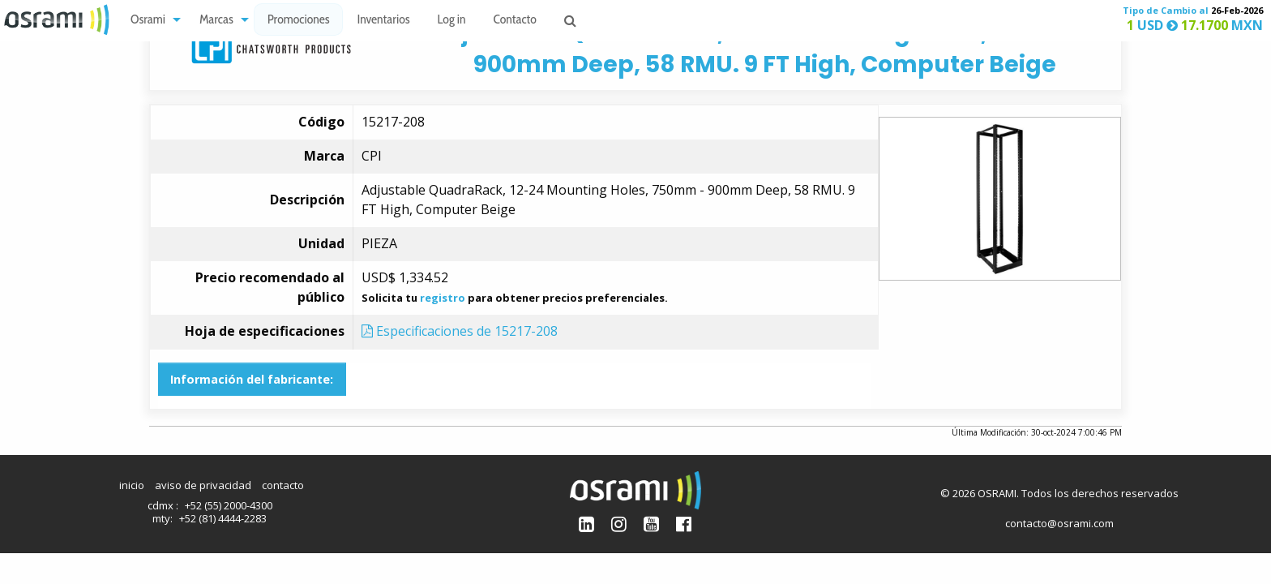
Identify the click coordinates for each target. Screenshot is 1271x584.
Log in (452, 20)
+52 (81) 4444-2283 (223, 518)
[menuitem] (151, 19)
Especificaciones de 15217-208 (460, 331)
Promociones (298, 20)
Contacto (515, 20)
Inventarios (383, 20)
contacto (283, 485)
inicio (131, 485)
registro (442, 297)
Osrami (148, 20)
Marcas (216, 20)
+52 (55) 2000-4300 (228, 505)
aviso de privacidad (203, 485)
